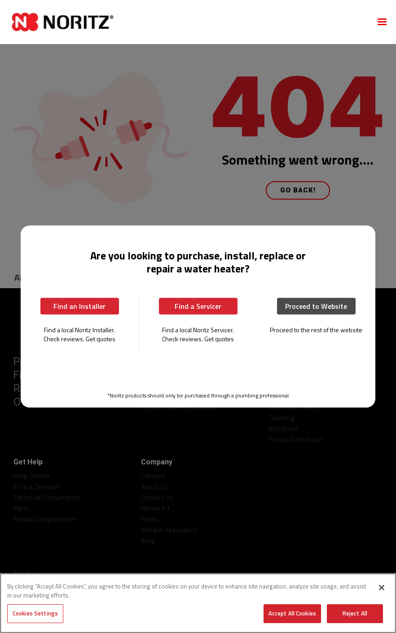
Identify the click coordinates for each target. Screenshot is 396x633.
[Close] (382, 587)
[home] (187, 22)
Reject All (355, 613)
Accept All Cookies (292, 613)
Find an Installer (79, 305)
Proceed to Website (316, 305)
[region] (198, 603)
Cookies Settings (35, 613)
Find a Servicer (198, 305)
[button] (382, 22)
